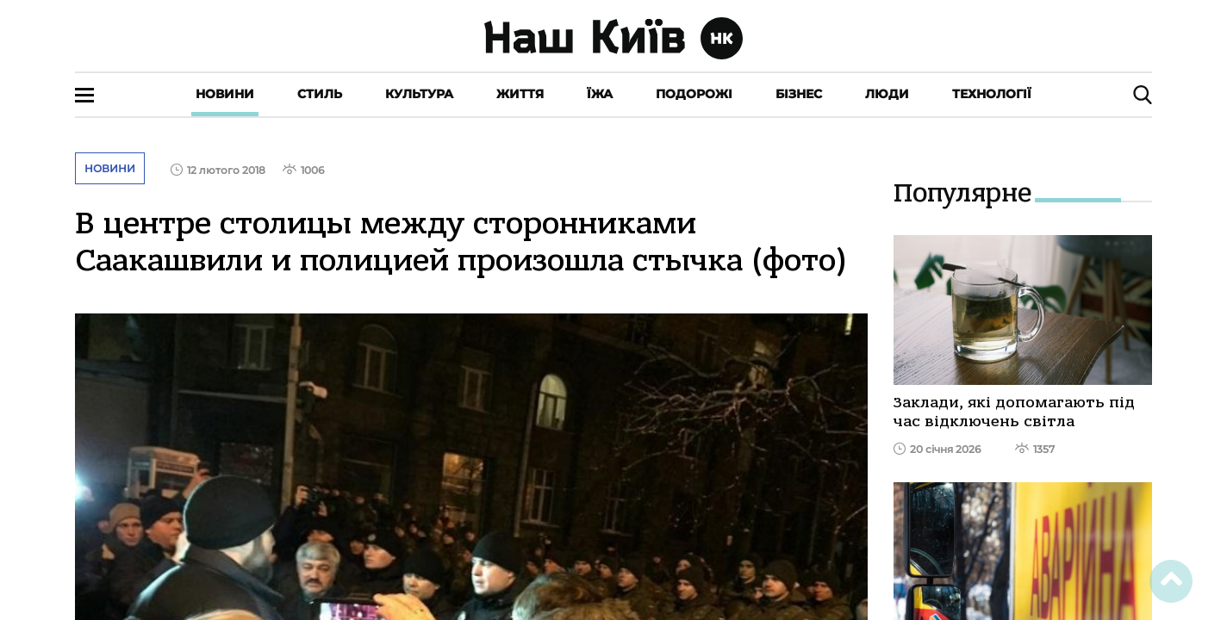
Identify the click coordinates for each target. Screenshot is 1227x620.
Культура (419, 94)
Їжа (600, 94)
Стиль (319, 94)
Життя (520, 94)
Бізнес (798, 94)
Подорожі (694, 94)
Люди (887, 94)
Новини (225, 94)
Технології (991, 94)
